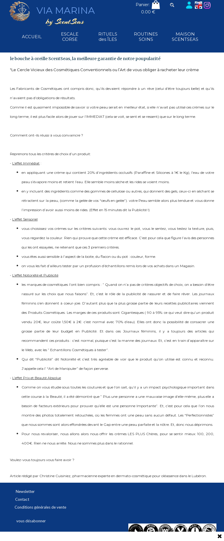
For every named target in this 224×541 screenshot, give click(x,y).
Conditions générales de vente (40, 507)
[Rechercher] (176, 5)
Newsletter (25, 491)
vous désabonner (31, 521)
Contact (22, 499)
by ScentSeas (64, 21)
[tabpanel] (112, 272)
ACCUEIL (32, 36)
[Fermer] (220, 536)
